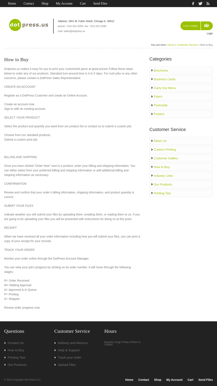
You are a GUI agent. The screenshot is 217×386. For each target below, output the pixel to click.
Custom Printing (165, 148)
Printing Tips (163, 190)
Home (12, 3)
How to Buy (162, 165)
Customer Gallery (166, 156)
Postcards (161, 104)
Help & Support (68, 350)
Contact (29, 3)
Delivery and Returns (71, 343)
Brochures (161, 70)
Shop (45, 3)
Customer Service (187, 44)
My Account (64, 3)
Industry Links (164, 173)
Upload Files (66, 364)
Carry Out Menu (165, 87)
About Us (161, 139)
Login (210, 33)
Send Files (100, 3)
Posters (159, 113)
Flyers (159, 96)
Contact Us (15, 343)
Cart (83, 3)
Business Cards (165, 78)
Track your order (68, 357)
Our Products (163, 182)
